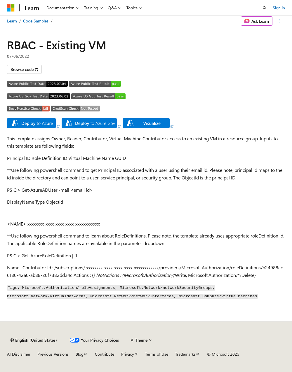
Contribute (104, 354)
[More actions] (280, 21)
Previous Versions (53, 354)
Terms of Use (156, 354)
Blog (80, 354)
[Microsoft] (11, 8)
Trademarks (185, 354)
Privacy (127, 354)
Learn (12, 21)
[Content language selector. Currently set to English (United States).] (33, 340)
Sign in (279, 8)
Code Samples (35, 21)
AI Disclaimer (18, 354)
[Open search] (264, 8)
